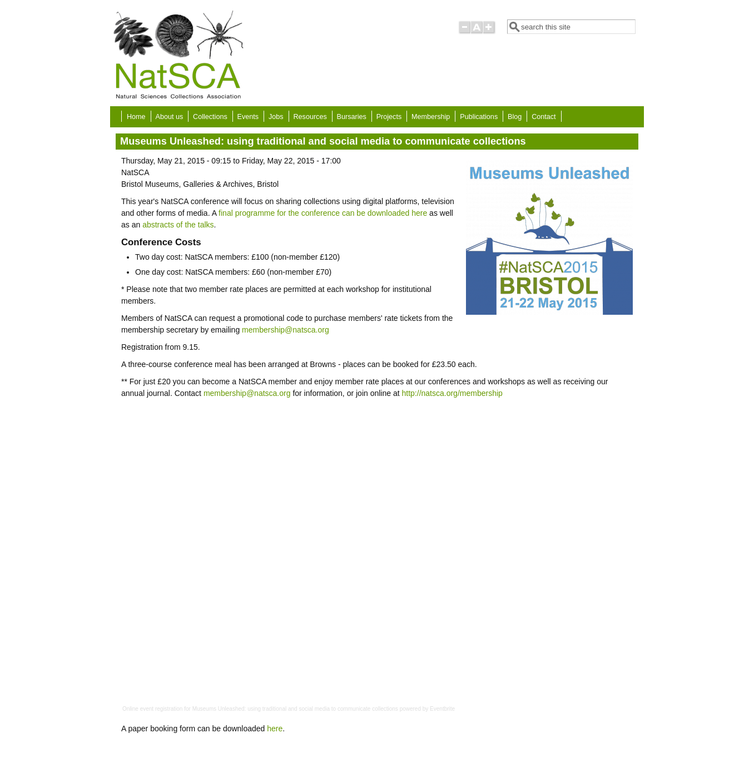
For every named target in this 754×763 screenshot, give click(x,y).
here (274, 728)
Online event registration (152, 709)
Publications (479, 117)
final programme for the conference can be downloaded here (323, 213)
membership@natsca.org (285, 329)
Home (136, 117)
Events (248, 117)
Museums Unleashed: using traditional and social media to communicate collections (295, 709)
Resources (310, 117)
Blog (515, 117)
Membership (430, 117)
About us (169, 117)
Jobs (276, 117)
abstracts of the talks (178, 224)
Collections (210, 117)
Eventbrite (442, 709)
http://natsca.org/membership (452, 393)
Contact (543, 117)
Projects (389, 117)
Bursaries (351, 117)
